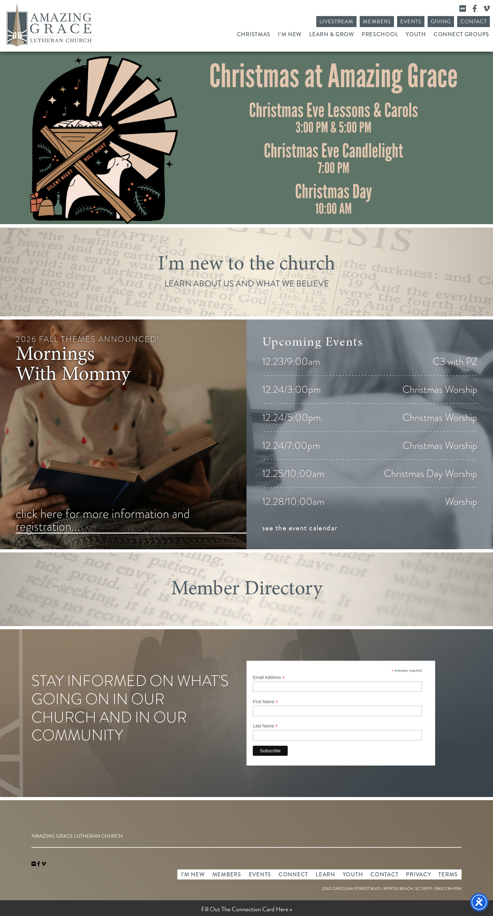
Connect (293, 874)
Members (377, 21)
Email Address (269, 678)
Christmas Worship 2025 (246, 138)
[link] (34, 864)
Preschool (380, 34)
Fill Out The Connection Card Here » (246, 909)
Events (410, 21)
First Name (265, 702)
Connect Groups (461, 34)
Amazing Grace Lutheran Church (49, 25)
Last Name (265, 726)
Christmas (253, 34)
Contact (473, 21)
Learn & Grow (331, 34)
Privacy (418, 874)
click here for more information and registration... (103, 520)
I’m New (290, 34)
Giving (441, 21)
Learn (325, 874)
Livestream (336, 21)
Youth (416, 34)
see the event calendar (300, 528)
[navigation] (44, 864)
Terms (448, 874)
